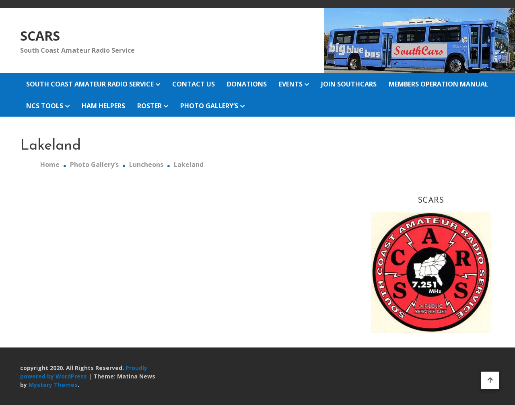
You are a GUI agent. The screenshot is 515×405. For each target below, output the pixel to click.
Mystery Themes (53, 385)
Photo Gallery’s (209, 105)
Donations (247, 84)
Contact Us (193, 84)
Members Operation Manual (438, 84)
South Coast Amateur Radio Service (90, 84)
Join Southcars (349, 84)
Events (291, 84)
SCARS (40, 35)
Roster (149, 105)
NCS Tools (44, 105)
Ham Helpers (103, 105)
